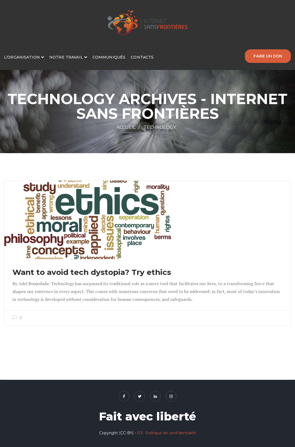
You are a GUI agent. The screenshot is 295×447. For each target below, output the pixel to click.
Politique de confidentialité (170, 432)
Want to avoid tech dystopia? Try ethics (91, 272)
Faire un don (268, 55)
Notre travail (66, 57)
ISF (140, 432)
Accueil (126, 127)
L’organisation (22, 57)
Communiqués (109, 57)
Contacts (142, 57)
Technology (160, 127)
